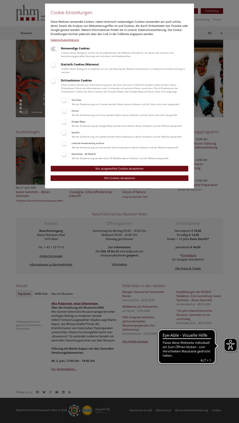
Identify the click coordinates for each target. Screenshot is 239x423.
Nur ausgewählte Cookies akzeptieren (119, 168)
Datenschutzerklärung (65, 40)
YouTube (76, 100)
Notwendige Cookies (75, 48)
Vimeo (75, 110)
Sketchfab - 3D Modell (84, 154)
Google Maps (79, 121)
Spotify (76, 132)
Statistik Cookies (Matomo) (80, 64)
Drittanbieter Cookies (76, 80)
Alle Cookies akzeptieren (119, 178)
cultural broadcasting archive (88, 143)
